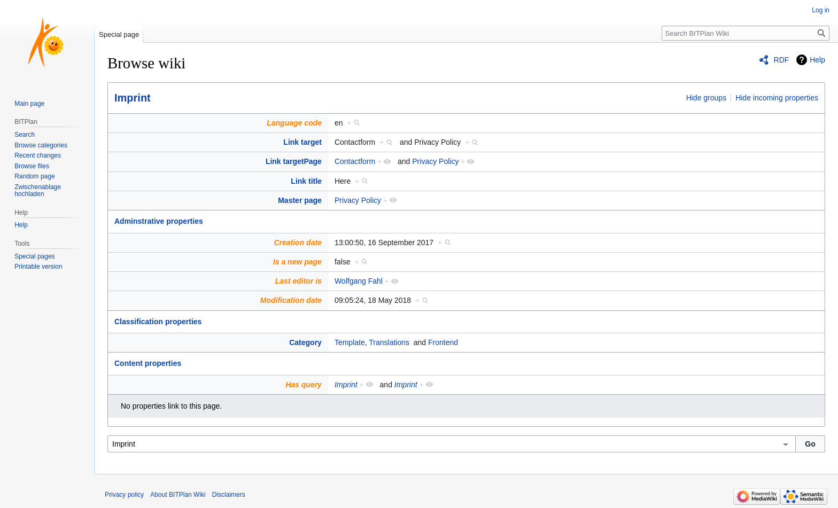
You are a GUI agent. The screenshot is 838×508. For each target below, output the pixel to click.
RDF (781, 60)
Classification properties (157, 321)
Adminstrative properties (158, 221)
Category (305, 342)
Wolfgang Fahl (359, 281)
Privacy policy (124, 494)
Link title (306, 181)
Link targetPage (294, 161)
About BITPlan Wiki (177, 494)
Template (350, 342)
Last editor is (298, 281)
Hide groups (706, 97)
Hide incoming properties (776, 97)
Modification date (291, 300)
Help (817, 60)
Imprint (132, 98)
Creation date (297, 242)
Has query (303, 384)
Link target (302, 142)
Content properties (147, 363)
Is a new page (297, 261)
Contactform (355, 161)
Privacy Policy (435, 161)
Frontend (443, 342)
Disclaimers (228, 494)
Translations (389, 342)
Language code (294, 123)
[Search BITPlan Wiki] (745, 33)
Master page (300, 200)
